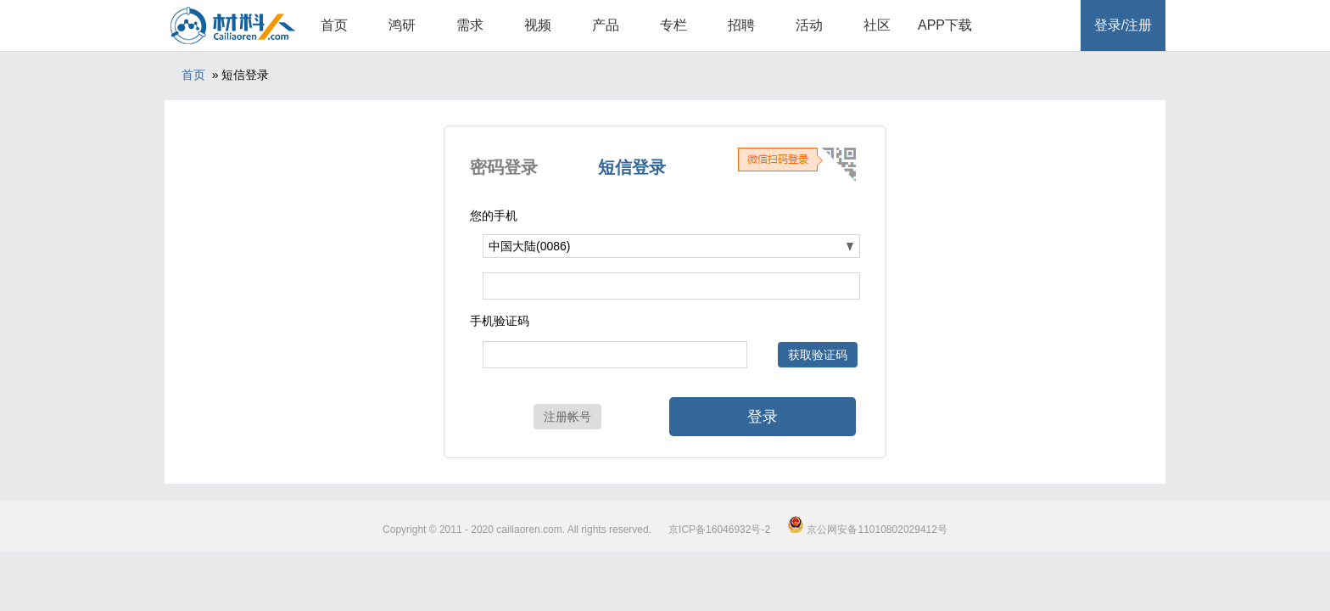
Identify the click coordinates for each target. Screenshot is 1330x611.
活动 (809, 25)
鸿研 (402, 25)
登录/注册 (1123, 25)
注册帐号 (567, 416)
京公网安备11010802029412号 (867, 529)
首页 (334, 25)
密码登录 (504, 167)
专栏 (673, 25)
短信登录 (632, 167)
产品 (605, 25)
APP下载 (945, 25)
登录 (762, 416)
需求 (469, 25)
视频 (537, 25)
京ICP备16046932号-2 (719, 529)
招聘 (741, 25)
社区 (877, 25)
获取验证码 (817, 355)
